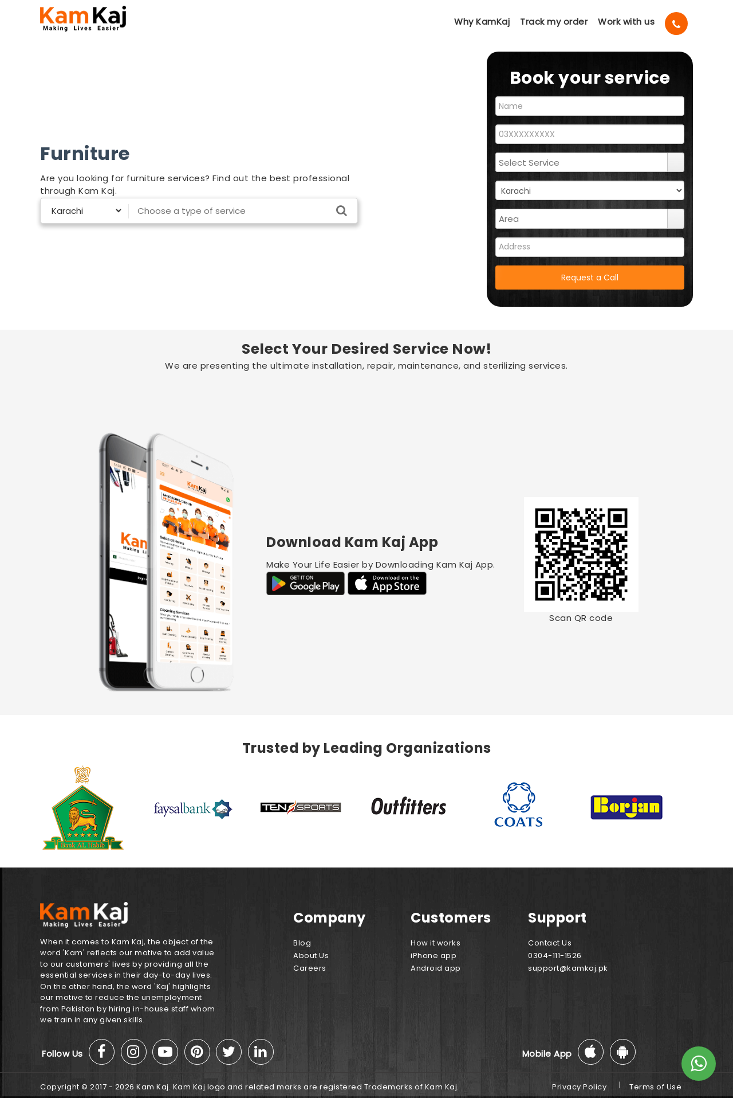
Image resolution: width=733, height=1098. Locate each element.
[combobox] (582, 162)
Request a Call (589, 277)
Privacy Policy (579, 1086)
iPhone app (433, 955)
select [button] (675, 162)
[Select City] (82, 210)
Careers (309, 968)
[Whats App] (698, 1063)
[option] (94, 807)
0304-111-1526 (555, 955)
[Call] (676, 23)
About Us (311, 955)
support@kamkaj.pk (568, 968)
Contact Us (550, 942)
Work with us (626, 21)
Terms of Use (655, 1086)
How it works (435, 942)
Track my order (554, 21)
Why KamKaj (482, 21)
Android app (436, 968)
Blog (302, 942)
